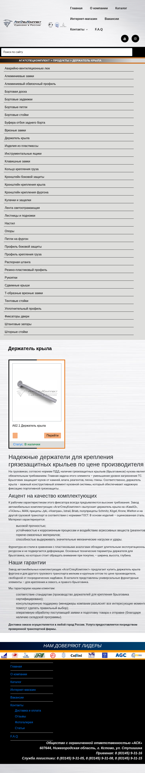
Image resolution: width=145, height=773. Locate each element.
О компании (99, 8)
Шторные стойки (16, 331)
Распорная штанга (17, 262)
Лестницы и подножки (20, 215)
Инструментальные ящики (23, 153)
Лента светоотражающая (22, 207)
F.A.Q (99, 29)
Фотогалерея (24, 722)
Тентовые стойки (16, 300)
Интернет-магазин (83, 18)
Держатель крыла (17, 138)
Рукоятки (11, 277)
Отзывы (20, 716)
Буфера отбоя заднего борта (25, 122)
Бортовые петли (16, 107)
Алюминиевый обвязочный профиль (30, 83)
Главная (76, 8)
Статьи (20, 728)
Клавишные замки (17, 161)
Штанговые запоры (18, 324)
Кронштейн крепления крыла (25, 184)
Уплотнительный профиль (23, 308)
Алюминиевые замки (19, 76)
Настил (10, 223)
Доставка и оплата (28, 710)
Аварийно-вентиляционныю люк (27, 68)
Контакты (79, 29)
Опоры (9, 231)
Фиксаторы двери (17, 316)
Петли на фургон (16, 238)
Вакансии (112, 18)
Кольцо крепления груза (22, 169)
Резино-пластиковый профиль (26, 269)
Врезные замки (15, 130)
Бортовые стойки (17, 114)
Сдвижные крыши (17, 285)
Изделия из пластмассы (21, 145)
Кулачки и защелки (18, 200)
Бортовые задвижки (18, 99)
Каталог (121, 8)
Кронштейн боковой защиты (24, 176)
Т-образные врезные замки (24, 293)
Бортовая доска (16, 91)
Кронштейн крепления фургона (26, 192)
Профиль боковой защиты (23, 246)
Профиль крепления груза (23, 254)
